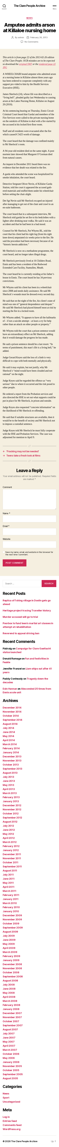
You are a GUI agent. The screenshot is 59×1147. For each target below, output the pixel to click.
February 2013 (11, 797)
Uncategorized (11, 1101)
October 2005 (11, 1070)
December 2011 (12, 854)
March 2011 (9, 891)
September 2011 (12, 866)
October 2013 (11, 764)
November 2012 (12, 809)
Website (6, 539)
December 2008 (12, 964)
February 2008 (11, 1005)
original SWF (25, 64)
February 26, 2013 (39, 37)
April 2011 (8, 886)
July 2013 (8, 776)
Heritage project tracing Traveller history (27, 610)
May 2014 (8, 736)
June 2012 (9, 829)
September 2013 (12, 768)
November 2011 (12, 858)
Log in (6, 1116)
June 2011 (9, 878)
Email (6, 526)
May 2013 (8, 785)
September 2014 (12, 719)
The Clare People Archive (29, 5)
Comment (7, 487)
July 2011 (8, 874)
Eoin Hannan (10, 688)
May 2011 (8, 882)
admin (21, 37)
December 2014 (12, 707)
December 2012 (12, 805)
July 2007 (9, 1033)
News (29, 18)
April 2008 (9, 996)
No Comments (31, 41)
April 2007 (9, 1045)
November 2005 (12, 1066)
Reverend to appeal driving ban (21, 633)
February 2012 (11, 846)
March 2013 (10, 793)
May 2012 (8, 833)
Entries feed (10, 1121)
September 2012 (12, 817)
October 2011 (10, 862)
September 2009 (13, 927)
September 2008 (13, 976)
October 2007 (11, 1021)
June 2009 (9, 939)
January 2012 (11, 850)
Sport (6, 1097)
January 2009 (11, 960)
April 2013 (9, 789)
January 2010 (11, 911)
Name (6, 513)
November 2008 (12, 968)
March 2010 (10, 903)
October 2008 (11, 972)
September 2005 (13, 1074)
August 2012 (10, 821)
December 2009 (12, 915)
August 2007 (10, 1029)
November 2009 (12, 919)
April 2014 (9, 740)
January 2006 (11, 1062)
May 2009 (9, 943)
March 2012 (9, 842)
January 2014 (11, 752)
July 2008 (9, 984)
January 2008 (11, 1009)
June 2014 (9, 732)
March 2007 (10, 1049)
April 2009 (9, 948)
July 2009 (9, 935)
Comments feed (12, 1125)
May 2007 (9, 1041)
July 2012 (8, 825)
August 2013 (10, 772)
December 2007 (12, 1013)
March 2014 (10, 744)
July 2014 (8, 728)
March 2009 (10, 952)
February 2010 (11, 907)
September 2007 (13, 1025)
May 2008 (9, 992)
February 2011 (11, 895)
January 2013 (11, 801)
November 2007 (12, 1017)
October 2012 (11, 813)
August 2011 (10, 870)
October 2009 (11, 923)
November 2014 (12, 711)
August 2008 (10, 980)
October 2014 (11, 715)
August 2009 (10, 931)
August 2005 (10, 1078)
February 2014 (11, 748)
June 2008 (9, 988)
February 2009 (11, 956)
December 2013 (12, 756)
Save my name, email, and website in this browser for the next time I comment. (29, 553)
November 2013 (12, 760)
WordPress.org (11, 1129)
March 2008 (10, 1001)
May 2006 (9, 1058)
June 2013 (9, 781)
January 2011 (10, 899)
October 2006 (11, 1053)
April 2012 (9, 838)
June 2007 (9, 1037)
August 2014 (10, 723)
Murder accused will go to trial (20, 616)
